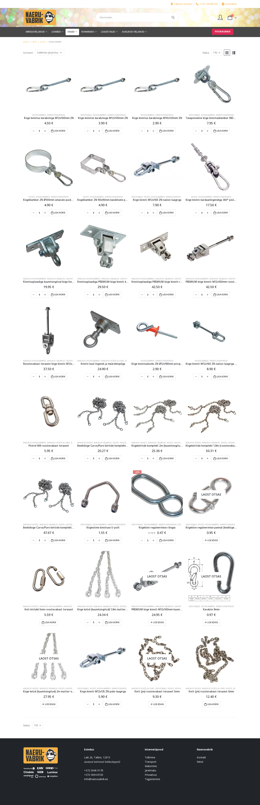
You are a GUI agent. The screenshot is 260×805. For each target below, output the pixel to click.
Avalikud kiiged (85, 442)
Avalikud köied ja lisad (112, 360)
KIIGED (71, 32)
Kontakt (201, 757)
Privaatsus (151, 774)
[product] (48, 85)
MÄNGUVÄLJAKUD (35, 32)
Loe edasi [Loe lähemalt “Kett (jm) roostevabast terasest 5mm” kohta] (158, 704)
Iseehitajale (86, 115)
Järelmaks (150, 770)
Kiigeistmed (125, 442)
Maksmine (151, 766)
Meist (200, 761)
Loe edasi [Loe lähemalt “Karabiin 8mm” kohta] (212, 622)
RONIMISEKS (87, 32)
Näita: (205, 52)
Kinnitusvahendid (56, 115)
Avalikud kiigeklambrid (34, 278)
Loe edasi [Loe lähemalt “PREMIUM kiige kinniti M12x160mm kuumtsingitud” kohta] (158, 622)
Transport (150, 761)
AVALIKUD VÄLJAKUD (133, 32)
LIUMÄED (56, 32)
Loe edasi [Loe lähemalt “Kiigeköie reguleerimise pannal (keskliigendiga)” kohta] (212, 540)
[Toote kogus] (39, 131)
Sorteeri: (28, 52)
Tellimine (150, 757)
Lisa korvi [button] (59, 130)
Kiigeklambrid (39, 115)
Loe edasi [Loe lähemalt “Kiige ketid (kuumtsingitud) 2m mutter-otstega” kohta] (50, 704)
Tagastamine (152, 779)
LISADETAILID (108, 32)
